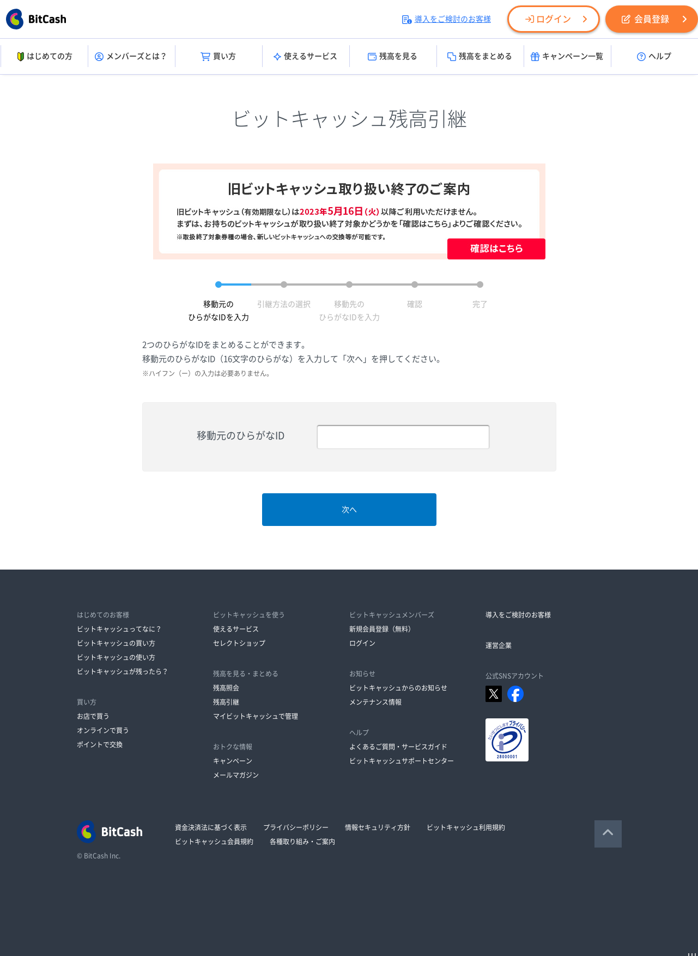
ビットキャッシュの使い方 (116, 657)
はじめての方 (43, 56)
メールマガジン (236, 775)
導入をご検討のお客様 (446, 19)
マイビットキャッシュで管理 (255, 716)
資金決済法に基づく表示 (211, 827)
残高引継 (226, 702)
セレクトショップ (239, 643)
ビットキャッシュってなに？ (119, 629)
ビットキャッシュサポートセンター (401, 761)
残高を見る (392, 56)
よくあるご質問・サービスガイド (398, 746)
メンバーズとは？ (131, 56)
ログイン (548, 19)
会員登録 (645, 19)
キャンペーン (232, 761)
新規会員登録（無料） (382, 629)
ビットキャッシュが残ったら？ (122, 671)
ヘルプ (654, 56)
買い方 (218, 56)
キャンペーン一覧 (567, 56)
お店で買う (93, 716)
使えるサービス (305, 56)
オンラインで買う (103, 730)
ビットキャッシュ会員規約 (214, 841)
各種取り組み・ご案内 (302, 841)
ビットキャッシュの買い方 (116, 643)
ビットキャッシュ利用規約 (466, 827)
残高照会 (226, 688)
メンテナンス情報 (375, 702)
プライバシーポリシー (296, 827)
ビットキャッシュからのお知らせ (398, 688)
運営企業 (498, 645)
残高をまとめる (479, 56)
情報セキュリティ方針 (377, 827)
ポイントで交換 (100, 744)
